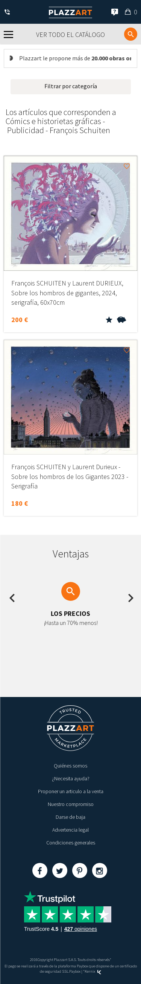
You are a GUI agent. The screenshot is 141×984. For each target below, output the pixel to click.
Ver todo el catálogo (70, 34)
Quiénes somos (70, 765)
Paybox (74, 971)
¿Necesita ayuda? (70, 778)
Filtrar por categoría (70, 86)
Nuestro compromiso (71, 804)
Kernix (93, 971)
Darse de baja (70, 817)
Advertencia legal (70, 829)
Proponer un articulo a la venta (70, 791)
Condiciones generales (70, 842)
